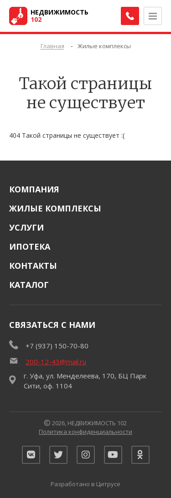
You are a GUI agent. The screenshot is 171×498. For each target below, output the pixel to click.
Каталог (29, 284)
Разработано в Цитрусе (85, 484)
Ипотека (29, 246)
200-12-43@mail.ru (56, 361)
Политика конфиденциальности (85, 432)
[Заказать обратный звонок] (130, 16)
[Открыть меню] (153, 16)
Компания (34, 189)
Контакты (33, 265)
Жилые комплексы (55, 208)
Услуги (26, 227)
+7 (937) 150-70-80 (57, 345)
